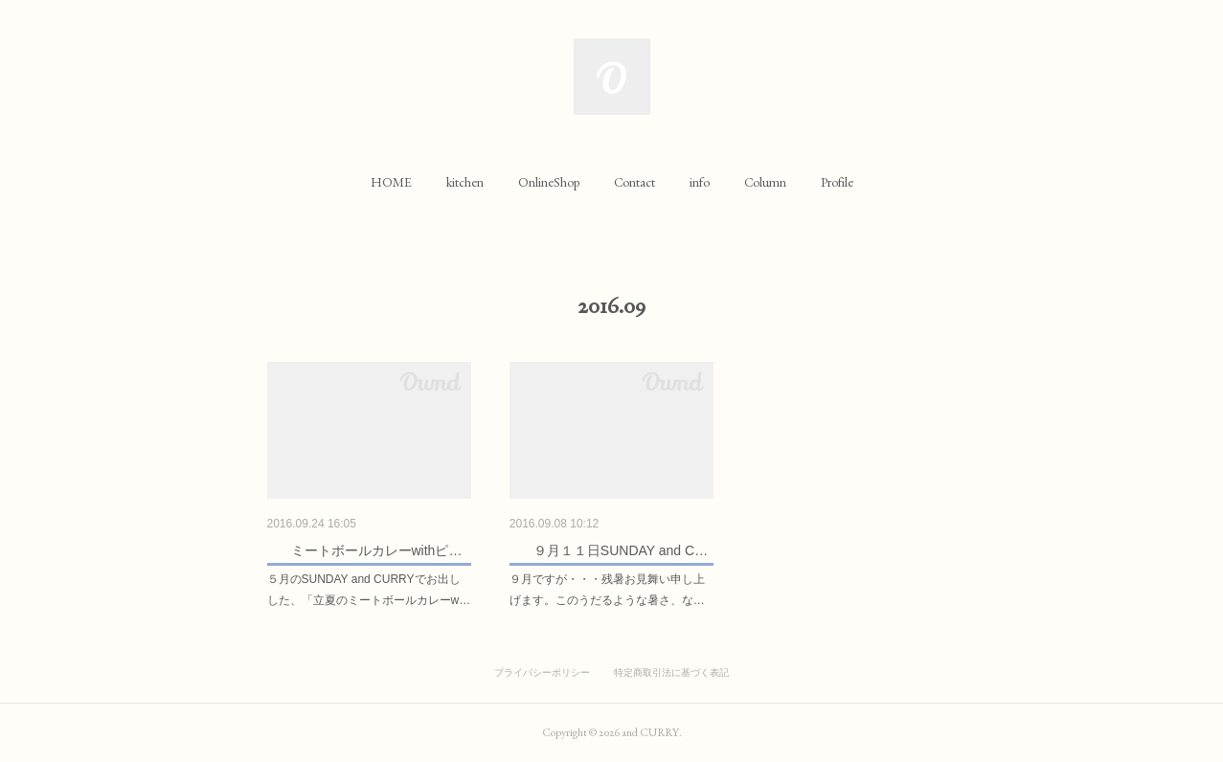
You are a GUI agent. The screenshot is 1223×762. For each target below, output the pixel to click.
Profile (837, 181)
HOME (391, 181)
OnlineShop (548, 181)
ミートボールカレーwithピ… (377, 550)
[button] (391, 182)
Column (765, 181)
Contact (634, 181)
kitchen (465, 181)
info (700, 181)
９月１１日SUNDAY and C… (620, 550)
